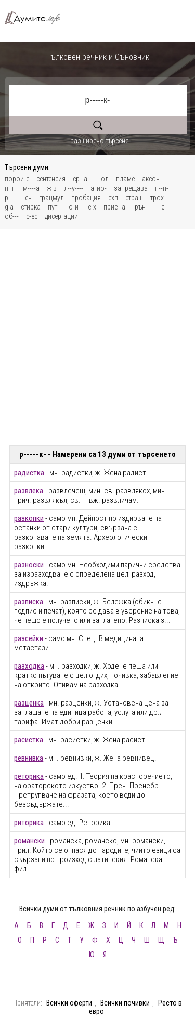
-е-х (91, 207)
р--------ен (18, 197)
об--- (12, 216)
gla (9, 207)
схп (113, 197)
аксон (151, 179)
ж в (52, 188)
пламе (125, 179)
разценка (29, 703)
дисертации (61, 216)
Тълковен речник (37, 17)
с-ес (31, 216)
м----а (31, 188)
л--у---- (73, 188)
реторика (29, 776)
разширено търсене (99, 141)
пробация (86, 197)
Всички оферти (69, 1003)
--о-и (71, 207)
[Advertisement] (97, 337)
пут (52, 207)
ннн (10, 188)
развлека (28, 490)
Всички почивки (125, 1003)
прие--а (114, 207)
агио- (98, 188)
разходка (29, 666)
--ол (103, 179)
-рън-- (141, 207)
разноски (29, 564)
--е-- (162, 207)
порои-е (17, 179)
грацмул (51, 197)
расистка (28, 740)
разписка (28, 601)
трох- (158, 197)
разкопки (29, 518)
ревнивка (28, 758)
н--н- (161, 188)
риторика (29, 822)
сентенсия (51, 179)
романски (29, 840)
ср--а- (81, 179)
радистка (29, 472)
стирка (31, 207)
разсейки (28, 638)
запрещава (131, 188)
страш (134, 197)
